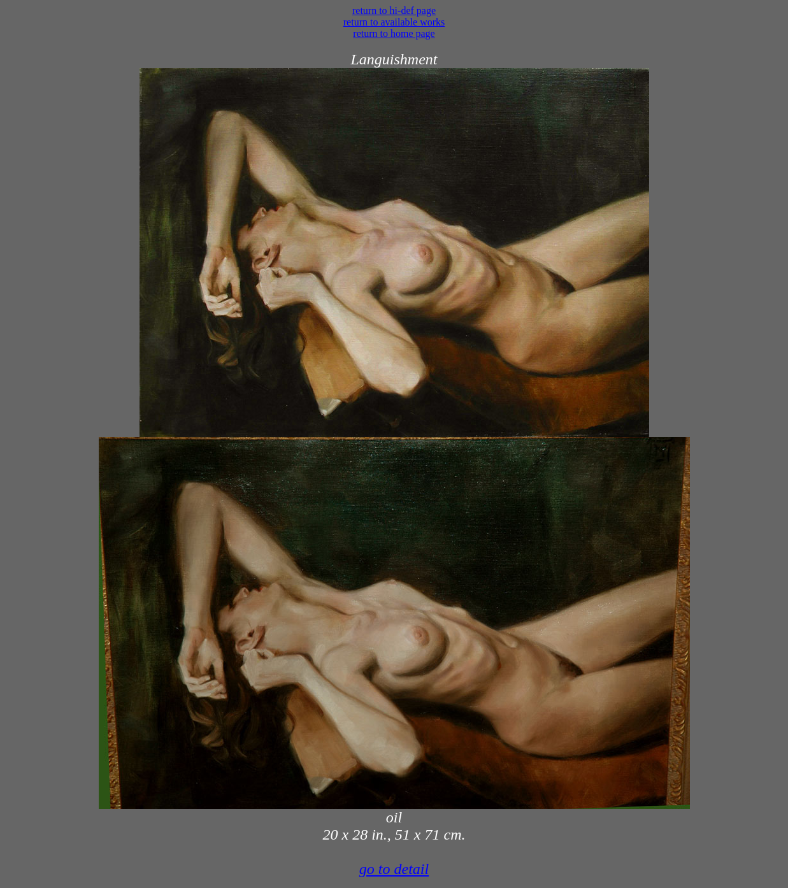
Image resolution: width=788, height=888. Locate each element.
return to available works (394, 22)
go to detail (394, 869)
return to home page (393, 33)
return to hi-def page (394, 10)
